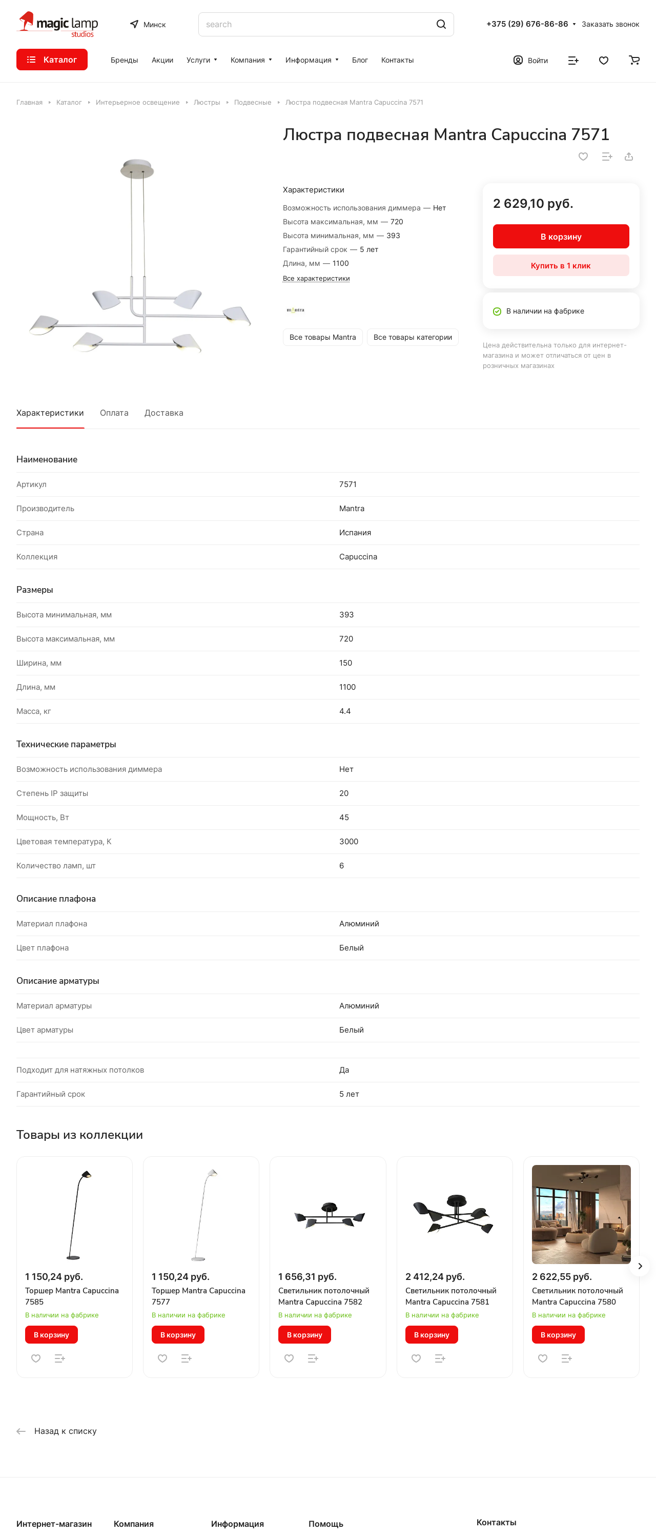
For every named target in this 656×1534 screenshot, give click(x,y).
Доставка (164, 412)
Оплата (114, 412)
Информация (237, 1524)
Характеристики (50, 412)
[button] (639, 1266)
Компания (134, 1524)
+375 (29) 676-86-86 (527, 24)
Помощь (326, 1524)
